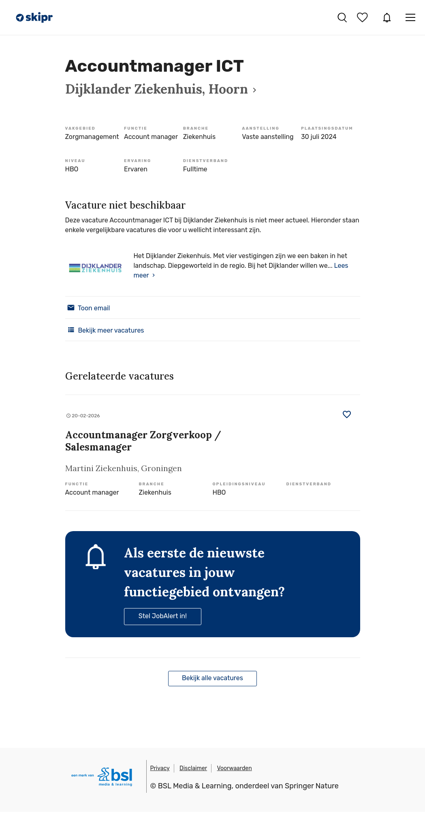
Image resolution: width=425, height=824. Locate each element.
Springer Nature (312, 785)
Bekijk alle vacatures (212, 678)
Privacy (160, 768)
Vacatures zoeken (342, 17)
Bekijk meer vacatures (104, 330)
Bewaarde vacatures (363, 17)
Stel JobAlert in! (163, 616)
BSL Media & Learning (195, 785)
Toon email (87, 307)
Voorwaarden (234, 768)
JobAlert (387, 17)
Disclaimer (193, 768)
